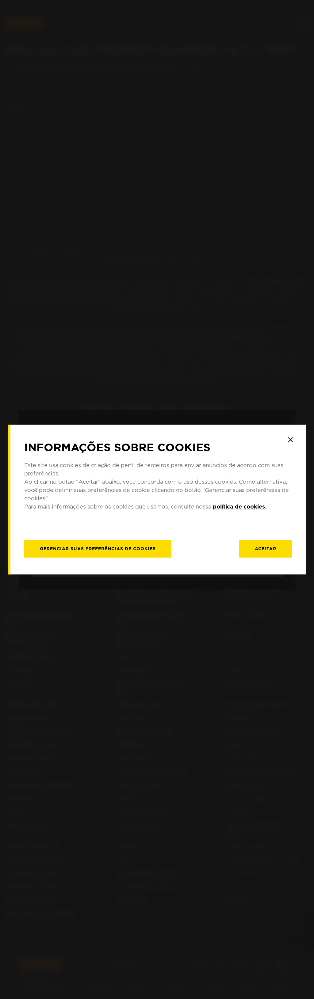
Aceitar (265, 548)
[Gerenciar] (97, 549)
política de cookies (239, 506)
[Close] (290, 440)
